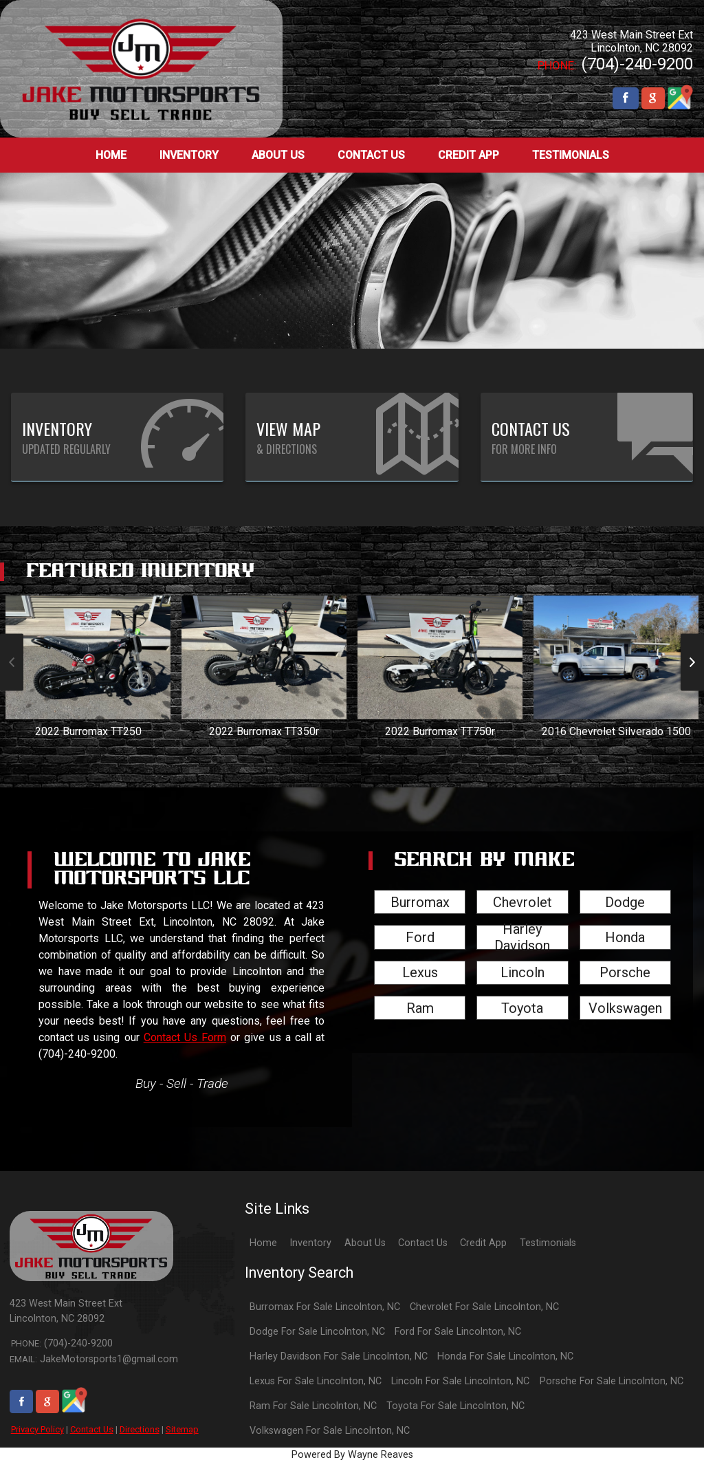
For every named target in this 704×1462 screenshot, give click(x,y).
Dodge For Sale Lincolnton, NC (317, 1332)
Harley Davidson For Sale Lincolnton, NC (339, 1356)
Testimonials (548, 1243)
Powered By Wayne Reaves (352, 1455)
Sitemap (182, 1429)
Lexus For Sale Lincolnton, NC (316, 1381)
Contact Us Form (185, 1037)
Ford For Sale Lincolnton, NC (458, 1332)
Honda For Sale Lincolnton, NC (505, 1356)
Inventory (310, 1243)
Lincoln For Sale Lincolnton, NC (460, 1381)
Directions (140, 1429)
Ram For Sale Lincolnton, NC (313, 1406)
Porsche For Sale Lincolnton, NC (611, 1381)
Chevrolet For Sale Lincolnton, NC (484, 1307)
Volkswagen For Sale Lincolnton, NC (330, 1431)
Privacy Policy (37, 1429)
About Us (365, 1243)
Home (263, 1243)
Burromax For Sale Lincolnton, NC (325, 1307)
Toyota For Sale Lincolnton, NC (455, 1406)
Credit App (483, 1243)
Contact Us (91, 1429)
